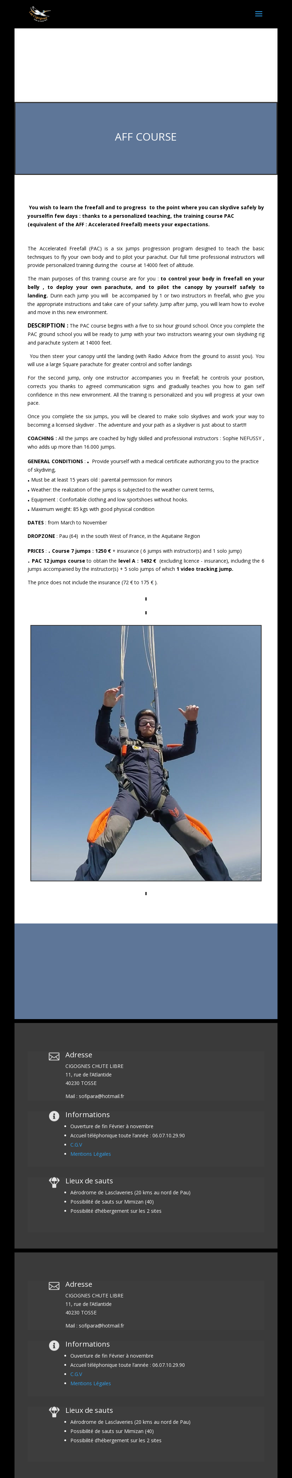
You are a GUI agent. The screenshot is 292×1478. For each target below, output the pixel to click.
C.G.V (76, 1144)
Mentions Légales (90, 1153)
